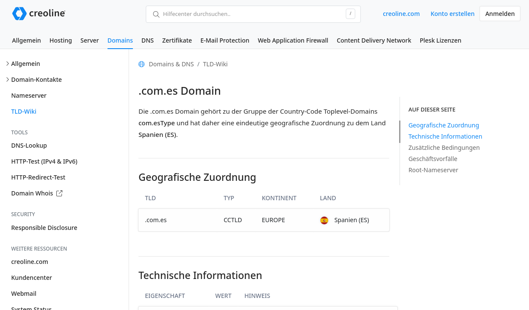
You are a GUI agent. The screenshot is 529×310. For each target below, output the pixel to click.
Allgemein (26, 40)
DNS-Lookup (29, 145)
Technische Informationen (446, 136)
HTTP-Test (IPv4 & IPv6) (44, 161)
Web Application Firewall (293, 40)
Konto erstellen (452, 13)
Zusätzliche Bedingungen (444, 147)
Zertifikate (177, 40)
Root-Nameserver (433, 170)
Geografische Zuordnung (444, 125)
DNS (147, 40)
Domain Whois (36, 193)
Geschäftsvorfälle (433, 159)
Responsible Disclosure (44, 227)
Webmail (23, 293)
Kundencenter (31, 277)
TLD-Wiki (24, 111)
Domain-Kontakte (36, 79)
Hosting (60, 40)
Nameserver (28, 95)
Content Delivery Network (374, 40)
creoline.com (401, 13)
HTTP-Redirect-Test (38, 177)
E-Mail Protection (224, 40)
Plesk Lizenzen (440, 40)
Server (89, 40)
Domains (120, 40)
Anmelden (500, 13)
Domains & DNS (171, 64)
